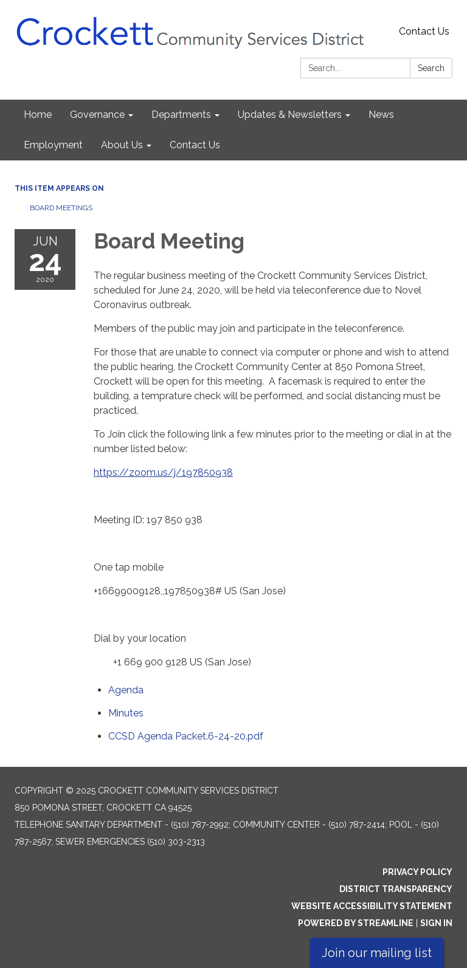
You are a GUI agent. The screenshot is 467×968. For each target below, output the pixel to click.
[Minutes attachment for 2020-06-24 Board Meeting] (126, 713)
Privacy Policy (417, 872)
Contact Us (424, 31)
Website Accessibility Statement (371, 906)
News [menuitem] (381, 114)
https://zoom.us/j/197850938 (163, 472)
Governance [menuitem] (97, 114)
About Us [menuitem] (122, 145)
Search (431, 68)
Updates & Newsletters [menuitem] (290, 114)
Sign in (436, 923)
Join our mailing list (377, 953)
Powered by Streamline (355, 923)
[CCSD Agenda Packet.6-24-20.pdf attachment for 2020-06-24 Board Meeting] (185, 736)
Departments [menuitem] (181, 114)
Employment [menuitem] (53, 145)
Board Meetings (61, 208)
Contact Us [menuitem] (195, 145)
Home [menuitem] (38, 114)
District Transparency (395, 889)
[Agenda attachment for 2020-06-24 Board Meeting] (126, 690)
